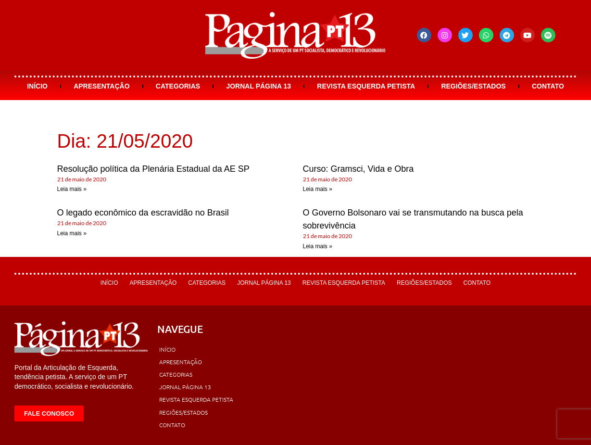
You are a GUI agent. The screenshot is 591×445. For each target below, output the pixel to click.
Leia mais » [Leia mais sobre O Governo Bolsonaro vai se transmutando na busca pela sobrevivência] (317, 246)
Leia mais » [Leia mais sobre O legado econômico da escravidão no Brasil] (72, 233)
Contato (548, 86)
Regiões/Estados (473, 86)
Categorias (178, 86)
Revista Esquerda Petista (366, 86)
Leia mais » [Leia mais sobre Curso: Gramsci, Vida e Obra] (317, 189)
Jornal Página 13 (258, 86)
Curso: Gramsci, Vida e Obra (358, 169)
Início (37, 86)
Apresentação (101, 86)
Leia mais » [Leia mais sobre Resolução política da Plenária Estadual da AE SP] (72, 189)
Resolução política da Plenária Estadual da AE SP (153, 169)
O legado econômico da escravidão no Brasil (143, 212)
